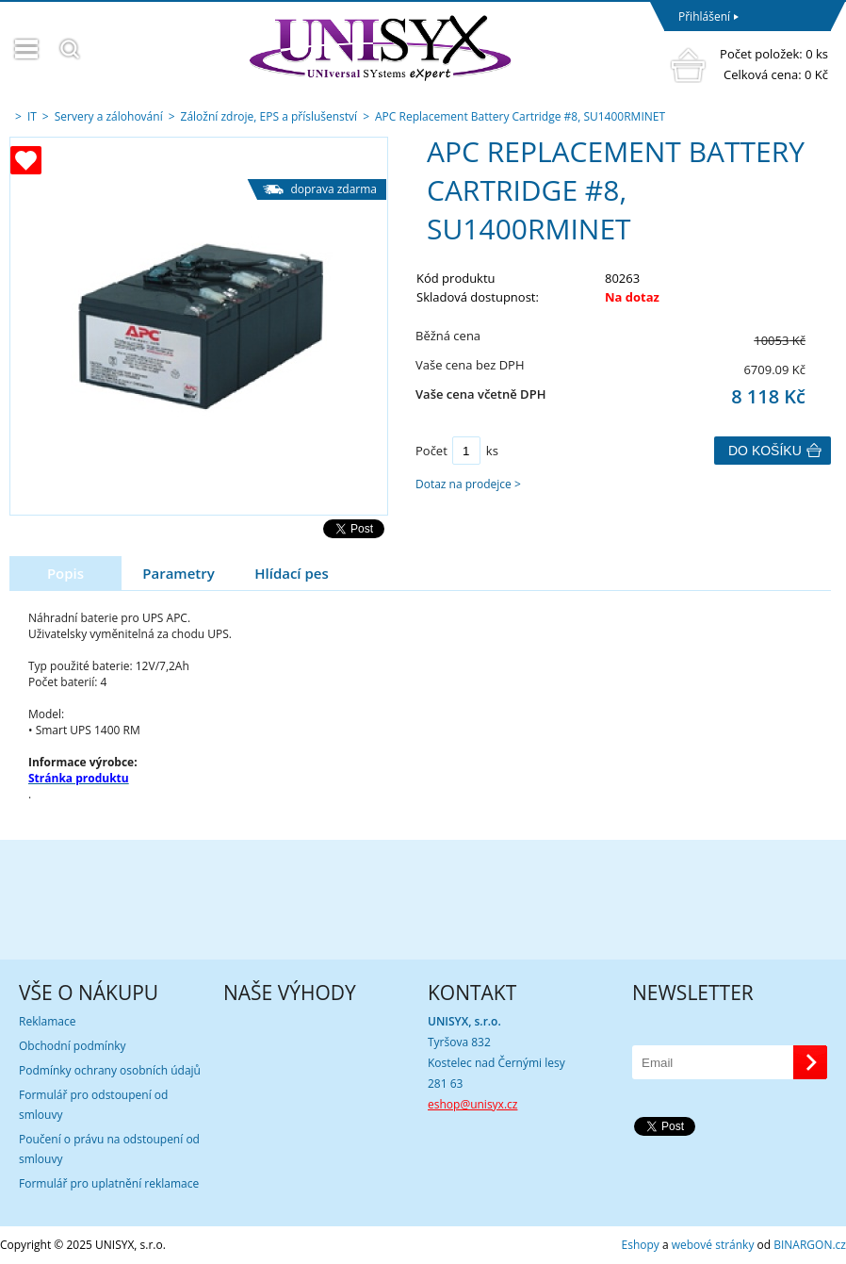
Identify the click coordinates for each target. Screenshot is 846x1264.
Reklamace (47, 1021)
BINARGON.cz (809, 1245)
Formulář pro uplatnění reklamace (109, 1183)
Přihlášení (704, 16)
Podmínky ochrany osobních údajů (110, 1070)
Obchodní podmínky (72, 1046)
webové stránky (713, 1245)
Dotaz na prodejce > (468, 484)
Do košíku (765, 450)
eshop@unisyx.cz (472, 1104)
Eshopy (640, 1245)
